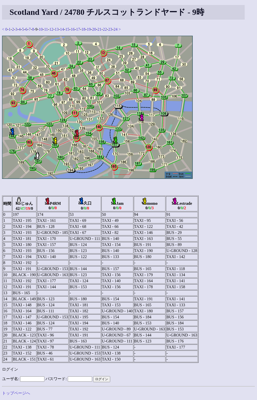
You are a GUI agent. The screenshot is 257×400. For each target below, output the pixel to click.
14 (62, 29)
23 (110, 29)
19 (89, 29)
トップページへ (16, 393)
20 (94, 29)
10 (41, 29)
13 (57, 29)
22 (105, 29)
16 (73, 29)
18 (83, 29)
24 (115, 29)
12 (51, 29)
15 (67, 29)
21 (99, 29)
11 (46, 29)
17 (78, 29)
